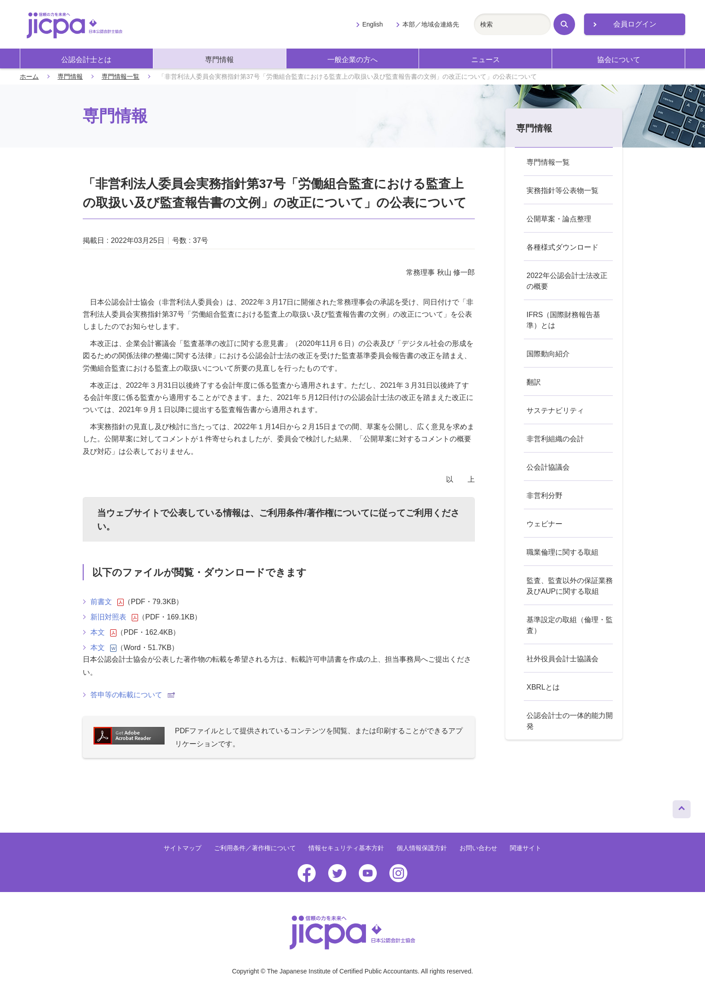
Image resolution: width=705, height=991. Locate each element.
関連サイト (525, 848)
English (372, 24)
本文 (103, 632)
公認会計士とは (86, 59)
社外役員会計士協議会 (562, 659)
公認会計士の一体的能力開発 (570, 721)
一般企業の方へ (352, 59)
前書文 (107, 602)
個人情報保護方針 (422, 848)
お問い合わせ (478, 848)
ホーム (29, 76)
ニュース (485, 59)
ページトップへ (682, 807)
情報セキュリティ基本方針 (346, 848)
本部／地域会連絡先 (430, 24)
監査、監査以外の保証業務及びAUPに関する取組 (570, 586)
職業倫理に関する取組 (562, 552)
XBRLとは (543, 687)
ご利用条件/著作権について (314, 513)
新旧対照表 (114, 617)
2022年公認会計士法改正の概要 (567, 281)
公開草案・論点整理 (559, 219)
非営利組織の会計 (555, 439)
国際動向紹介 (548, 354)
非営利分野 (544, 495)
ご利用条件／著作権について (255, 848)
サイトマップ (182, 848)
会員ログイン (634, 24)
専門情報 (219, 59)
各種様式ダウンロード (562, 247)
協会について (618, 59)
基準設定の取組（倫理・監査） (570, 625)
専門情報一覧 (120, 76)
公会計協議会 (548, 467)
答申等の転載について (132, 695)
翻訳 (534, 382)
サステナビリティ (555, 410)
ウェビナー (544, 524)
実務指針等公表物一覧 (562, 190)
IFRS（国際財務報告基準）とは (563, 320)
